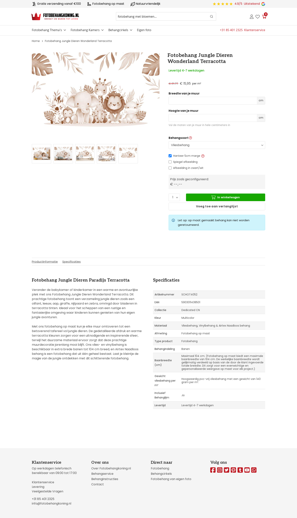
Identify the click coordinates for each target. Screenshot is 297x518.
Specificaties (71, 261)
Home (36, 41)
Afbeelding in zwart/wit (188, 168)
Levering (38, 487)
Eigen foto (144, 30)
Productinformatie (45, 261)
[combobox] (166, 16)
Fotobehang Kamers (85, 30)
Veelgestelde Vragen (47, 491)
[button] (203, 156)
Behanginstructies (104, 479)
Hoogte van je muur (184, 111)
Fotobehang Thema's (47, 30)
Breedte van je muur (184, 93)
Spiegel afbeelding (185, 162)
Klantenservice (43, 482)
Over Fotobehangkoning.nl (111, 468)
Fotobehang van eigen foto (171, 479)
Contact (97, 484)
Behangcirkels (118, 30)
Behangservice (102, 474)
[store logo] (55, 16)
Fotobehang (160, 468)
